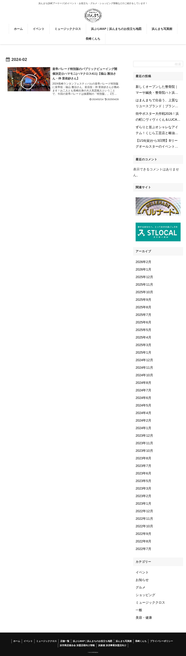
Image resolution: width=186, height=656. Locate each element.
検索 (178, 64)
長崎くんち (141, 641)
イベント (28, 641)
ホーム (16, 641)
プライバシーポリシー (161, 641)
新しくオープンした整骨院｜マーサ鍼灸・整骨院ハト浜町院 (157, 90)
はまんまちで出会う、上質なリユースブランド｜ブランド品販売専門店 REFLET (157, 104)
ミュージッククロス (46, 641)
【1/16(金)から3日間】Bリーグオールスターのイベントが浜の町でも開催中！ (157, 144)
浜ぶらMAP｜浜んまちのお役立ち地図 (92, 641)
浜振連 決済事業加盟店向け (112, 645)
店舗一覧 (64, 641)
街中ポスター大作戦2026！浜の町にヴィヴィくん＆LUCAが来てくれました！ (158, 117)
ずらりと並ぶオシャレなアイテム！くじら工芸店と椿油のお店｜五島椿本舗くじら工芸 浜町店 (157, 131)
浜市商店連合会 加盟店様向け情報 (77, 645)
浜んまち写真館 (124, 641)
